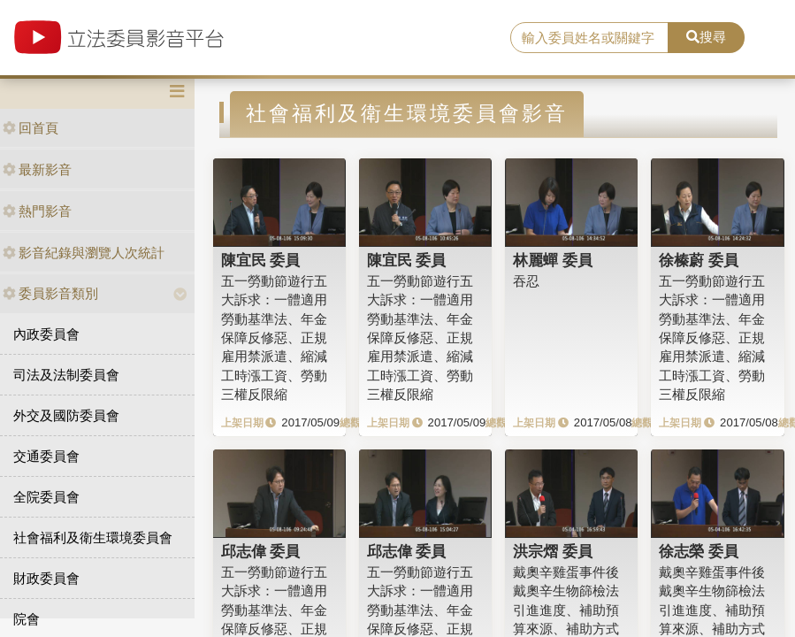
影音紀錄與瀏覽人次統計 (83, 252)
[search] (589, 38)
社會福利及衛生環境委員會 (92, 537)
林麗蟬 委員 (552, 260)
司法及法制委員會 (66, 374)
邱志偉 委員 (261, 551)
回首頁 (30, 127)
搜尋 (706, 36)
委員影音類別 (50, 293)
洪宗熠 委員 (552, 551)
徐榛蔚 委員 (698, 260)
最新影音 (37, 169)
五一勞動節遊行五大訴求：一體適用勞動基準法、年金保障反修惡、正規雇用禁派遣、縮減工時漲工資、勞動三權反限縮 (274, 338)
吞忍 (526, 280)
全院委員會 (46, 496)
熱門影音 (37, 211)
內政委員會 (46, 334)
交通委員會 (46, 456)
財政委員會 (46, 578)
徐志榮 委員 (698, 551)
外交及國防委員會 (66, 415)
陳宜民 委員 (261, 260)
